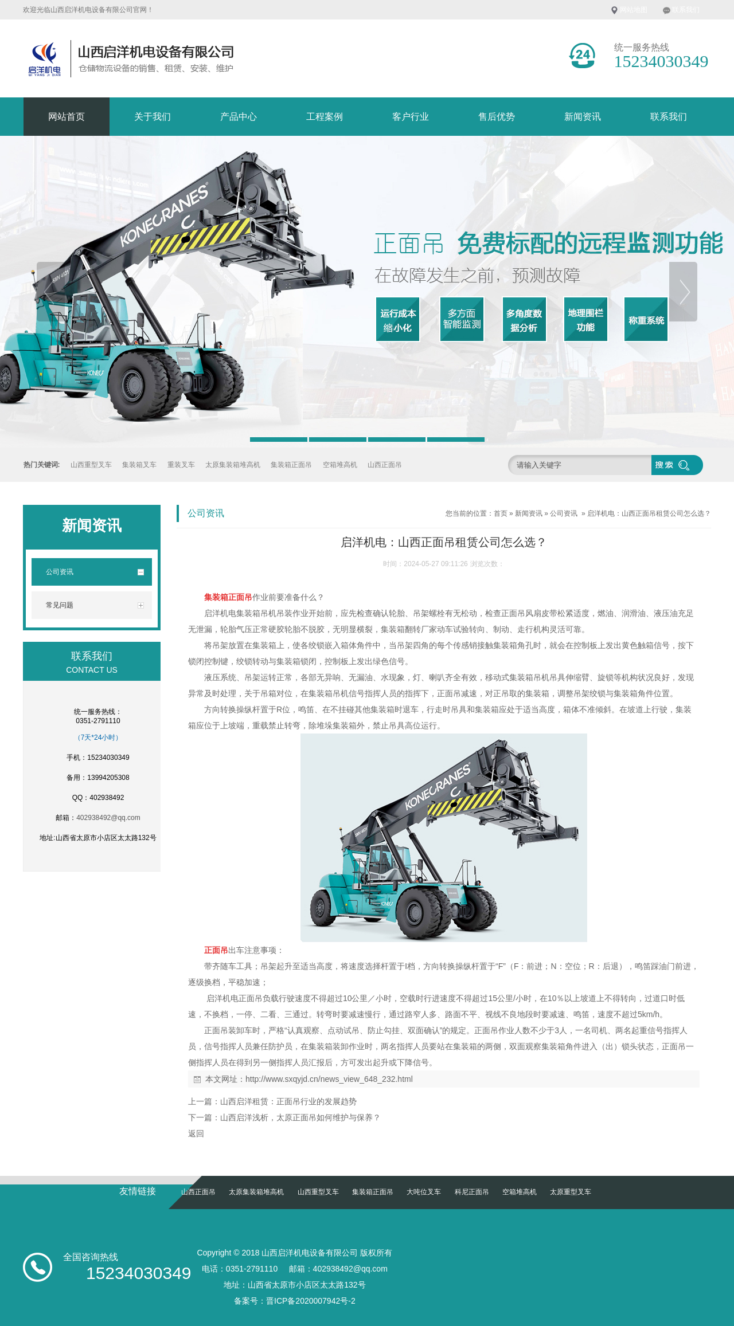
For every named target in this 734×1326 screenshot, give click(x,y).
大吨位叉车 (424, 1192)
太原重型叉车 (570, 1192)
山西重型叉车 (91, 465)
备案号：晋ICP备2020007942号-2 (295, 1300)
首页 (500, 513)
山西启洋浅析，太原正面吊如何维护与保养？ (300, 1117)
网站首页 (66, 116)
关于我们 (152, 116)
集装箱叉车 (139, 465)
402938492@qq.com (108, 818)
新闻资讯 (582, 116)
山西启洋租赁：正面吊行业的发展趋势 (288, 1101)
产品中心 (238, 116)
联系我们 (686, 10)
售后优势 (496, 116)
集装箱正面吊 (291, 465)
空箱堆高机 (340, 465)
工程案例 (324, 116)
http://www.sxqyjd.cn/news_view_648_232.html (329, 1079)
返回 (196, 1133)
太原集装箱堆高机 (232, 465)
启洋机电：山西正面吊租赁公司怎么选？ (649, 513)
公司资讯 (563, 513)
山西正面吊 (385, 465)
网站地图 (633, 10)
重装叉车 (181, 465)
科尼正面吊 (472, 1192)
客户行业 (410, 116)
